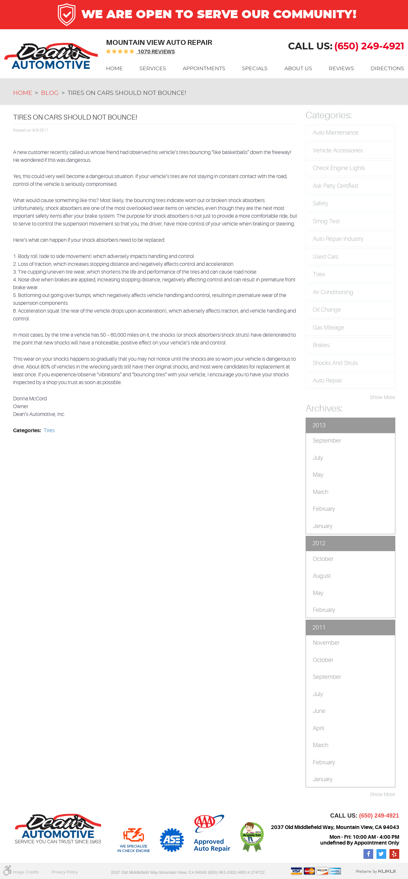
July (318, 458)
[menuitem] (114, 68)
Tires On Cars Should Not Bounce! (127, 93)
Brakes (321, 345)
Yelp (394, 854)
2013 (318, 425)
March (320, 492)
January (323, 526)
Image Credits (26, 872)
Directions (387, 68)
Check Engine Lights (339, 168)
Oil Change (327, 309)
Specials (255, 68)
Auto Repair (327, 380)
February (324, 509)
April (318, 728)
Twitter (381, 854)
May (318, 475)
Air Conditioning (333, 292)
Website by (375, 871)
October (323, 559)
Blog (50, 93)
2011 (318, 627)
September (327, 440)
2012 (318, 543)
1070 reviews (156, 52)
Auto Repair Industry (338, 239)
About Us (298, 68)
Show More (382, 397)
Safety (320, 203)
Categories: (329, 115)
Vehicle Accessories (338, 150)
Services (152, 68)
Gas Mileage (328, 327)
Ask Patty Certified (335, 186)
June (319, 711)
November (326, 643)
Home (114, 68)
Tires (49, 430)
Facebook (368, 854)
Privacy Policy (65, 872)
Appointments (204, 68)
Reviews (341, 68)
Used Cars (325, 256)
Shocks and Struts (335, 363)
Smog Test (326, 221)
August (322, 576)
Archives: (324, 408)
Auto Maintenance (336, 132)
